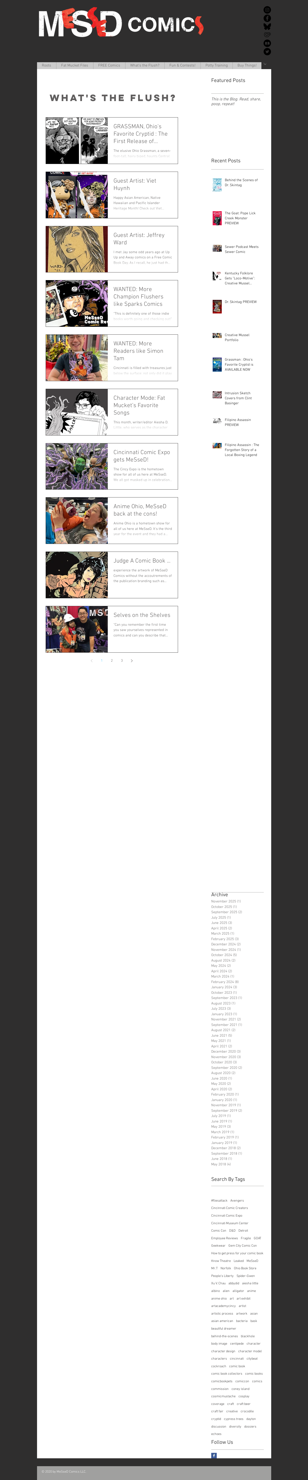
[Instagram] (267, 10)
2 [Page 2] (112, 661)
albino (215, 1291)
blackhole (248, 1336)
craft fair (217, 1411)
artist (242, 1306)
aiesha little (250, 1283)
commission (220, 1389)
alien (226, 1291)
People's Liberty (222, 1276)
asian (254, 1314)
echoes (216, 1434)
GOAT (257, 1238)
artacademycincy (223, 1306)
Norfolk (226, 1268)
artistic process (222, 1314)
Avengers (237, 1201)
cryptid (216, 1419)
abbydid (233, 1283)
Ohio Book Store (245, 1268)
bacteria (242, 1321)
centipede (237, 1344)
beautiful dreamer (223, 1329)
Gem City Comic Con (242, 1246)
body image (219, 1344)
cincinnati (237, 1359)
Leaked (239, 1261)
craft (230, 1404)
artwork (241, 1314)
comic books (254, 1374)
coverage (217, 1404)
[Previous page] (91, 660)
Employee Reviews (224, 1238)
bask (253, 1321)
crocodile (247, 1411)
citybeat (252, 1359)
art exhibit (243, 1299)
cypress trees (233, 1419)
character (254, 1344)
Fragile (246, 1238)
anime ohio (219, 1299)
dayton (251, 1419)
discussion (218, 1427)
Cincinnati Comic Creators (229, 1208)
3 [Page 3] (122, 661)
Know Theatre (221, 1261)
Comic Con (218, 1231)
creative (232, 1411)
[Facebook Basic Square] (214, 1455)
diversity (235, 1427)
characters (219, 1359)
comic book (237, 1366)
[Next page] (132, 660)
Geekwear (218, 1246)
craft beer (244, 1404)
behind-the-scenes (224, 1336)
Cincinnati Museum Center (230, 1223)
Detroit (243, 1231)
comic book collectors (226, 1374)
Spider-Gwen (246, 1276)
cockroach (218, 1366)
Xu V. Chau (218, 1283)
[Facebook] (267, 18)
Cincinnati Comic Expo (226, 1216)
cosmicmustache (223, 1396)
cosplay (243, 1396)
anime (251, 1291)
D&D (232, 1231)
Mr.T (214, 1268)
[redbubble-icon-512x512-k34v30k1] (267, 43)
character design (223, 1351)
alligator (238, 1291)
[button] (74, 65)
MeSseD (252, 1261)
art (232, 1299)
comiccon (242, 1381)
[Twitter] (267, 51)
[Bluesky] (267, 26)
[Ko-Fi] (267, 35)
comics (257, 1381)
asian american (222, 1321)
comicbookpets (221, 1381)
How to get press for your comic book (237, 1253)
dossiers (250, 1427)
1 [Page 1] (102, 661)
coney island (240, 1389)
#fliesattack (219, 1201)
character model (250, 1351)
